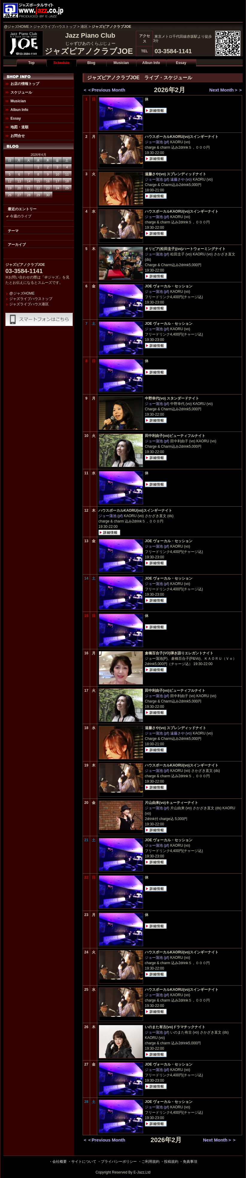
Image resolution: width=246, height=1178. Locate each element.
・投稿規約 (169, 1161)
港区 (84, 27)
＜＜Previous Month (104, 89)
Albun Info (151, 63)
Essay (181, 63)
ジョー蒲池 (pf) (157, 142)
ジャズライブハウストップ (54, 27)
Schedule (61, 63)
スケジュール (21, 92)
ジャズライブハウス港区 (29, 304)
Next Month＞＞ (226, 89)
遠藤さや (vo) (181, 179)
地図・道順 (19, 127)
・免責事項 (188, 1161)
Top (31, 63)
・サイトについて (82, 1161)
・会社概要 (58, 1161)
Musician (121, 63)
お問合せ (17, 136)
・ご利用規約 (149, 1161)
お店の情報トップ (24, 84)
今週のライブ (20, 216)
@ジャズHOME (16, 27)
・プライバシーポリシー (117, 1161)
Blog (91, 63)
